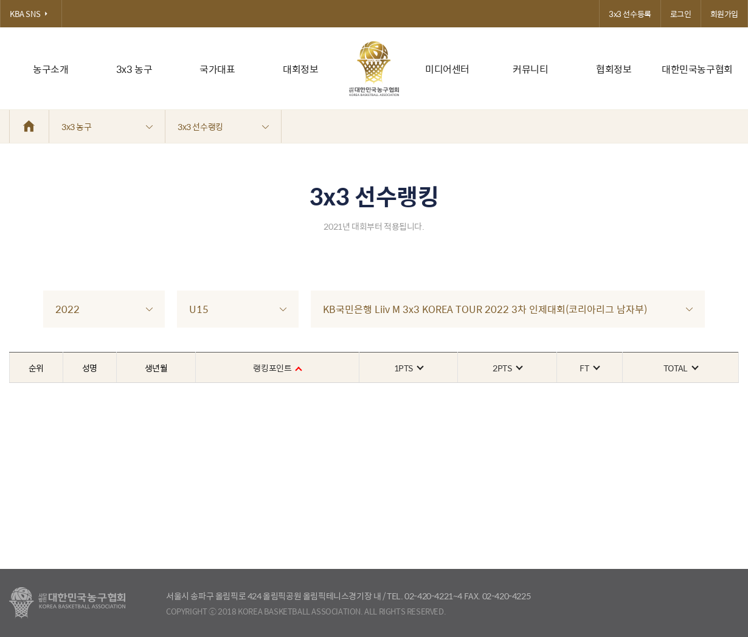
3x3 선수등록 (630, 13)
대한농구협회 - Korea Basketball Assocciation (67, 603)
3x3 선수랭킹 (223, 126)
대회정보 (300, 69)
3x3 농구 (134, 69)
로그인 (680, 13)
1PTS (408, 367)
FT (589, 367)
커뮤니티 (530, 69)
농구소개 (50, 69)
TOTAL (680, 367)
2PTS (507, 367)
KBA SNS (31, 13)
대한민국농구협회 (697, 69)
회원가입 (724, 13)
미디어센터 (447, 69)
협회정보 (613, 69)
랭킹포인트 (277, 367)
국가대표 (217, 69)
